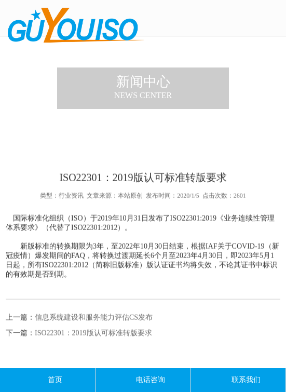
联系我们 (238, 380)
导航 (273, 19)
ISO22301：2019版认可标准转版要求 (93, 338)
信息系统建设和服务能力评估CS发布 (94, 322)
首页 (47, 380)
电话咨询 (142, 380)
